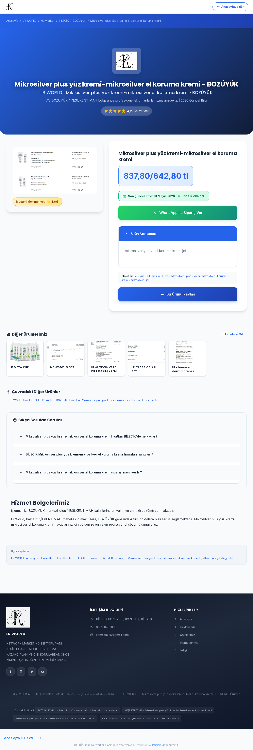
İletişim (181, 650)
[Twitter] (32, 671)
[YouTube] (42, 671)
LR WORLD (130, 694)
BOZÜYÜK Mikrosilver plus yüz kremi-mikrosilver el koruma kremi (77, 710)
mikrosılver (137, 279)
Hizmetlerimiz (186, 643)
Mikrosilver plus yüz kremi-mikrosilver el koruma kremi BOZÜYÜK (55, 718)
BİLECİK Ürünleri (44, 400)
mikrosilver (177, 276)
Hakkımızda (184, 627)
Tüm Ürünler (65, 558)
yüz (142, 276)
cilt (148, 276)
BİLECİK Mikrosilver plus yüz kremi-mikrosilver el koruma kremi (140, 718)
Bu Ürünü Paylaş (177, 294)
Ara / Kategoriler (222, 558)
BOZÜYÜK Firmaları (68, 400)
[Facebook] (10, 671)
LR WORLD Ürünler (20, 400)
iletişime (156, 744)
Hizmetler (47, 558)
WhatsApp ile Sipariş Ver (177, 213)
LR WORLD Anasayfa (24, 558)
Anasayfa (183, 619)
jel (147, 279)
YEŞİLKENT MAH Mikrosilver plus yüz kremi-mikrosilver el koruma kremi (168, 710)
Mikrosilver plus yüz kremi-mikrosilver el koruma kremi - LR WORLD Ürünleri (191, 694)
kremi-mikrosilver (204, 276)
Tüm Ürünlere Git (232, 334)
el (136, 276)
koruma (222, 276)
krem (165, 276)
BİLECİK (78, 744)
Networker (97, 744)
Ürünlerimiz (184, 635)
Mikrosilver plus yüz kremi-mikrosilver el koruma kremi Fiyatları (120, 400)
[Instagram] (21, 671)
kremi (125, 279)
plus (188, 276)
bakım (156, 276)
